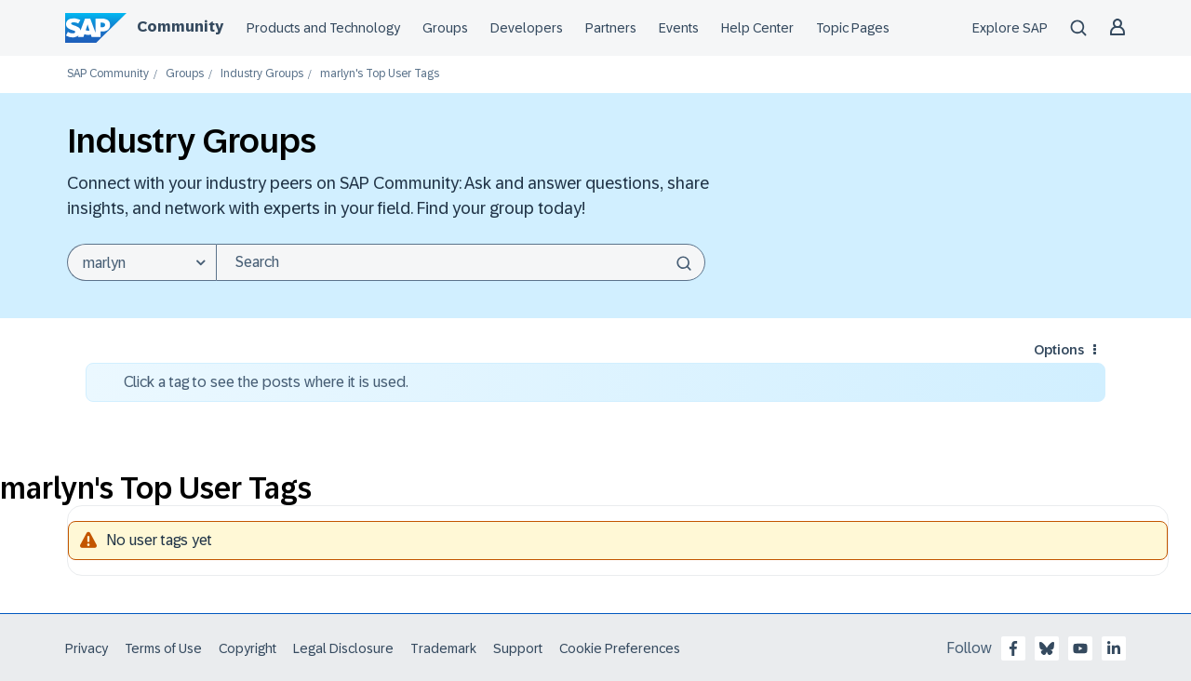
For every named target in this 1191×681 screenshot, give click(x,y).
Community (180, 26)
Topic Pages (853, 27)
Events (679, 27)
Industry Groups (262, 74)
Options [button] (1059, 349)
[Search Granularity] (141, 262)
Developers (526, 27)
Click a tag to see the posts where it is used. (266, 382)
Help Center (757, 27)
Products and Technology (323, 27)
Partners (610, 27)
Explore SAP (1010, 27)
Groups (445, 27)
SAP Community (108, 74)
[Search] (460, 262)
